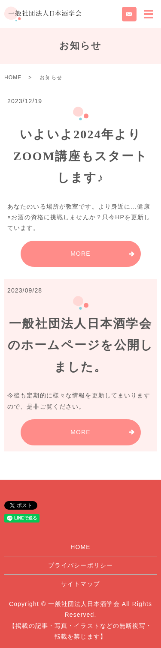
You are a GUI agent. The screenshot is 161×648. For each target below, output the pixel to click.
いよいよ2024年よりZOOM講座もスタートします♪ (80, 156)
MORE (80, 253)
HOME (12, 78)
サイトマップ (80, 583)
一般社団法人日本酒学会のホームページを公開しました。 (81, 345)
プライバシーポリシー (80, 565)
